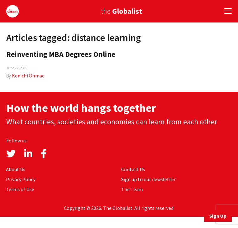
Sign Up (217, 216)
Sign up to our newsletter (148, 179)
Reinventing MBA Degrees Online (60, 54)
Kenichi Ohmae (28, 75)
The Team (132, 189)
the (121, 11)
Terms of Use (20, 189)
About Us (15, 169)
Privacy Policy (20, 179)
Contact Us (133, 169)
